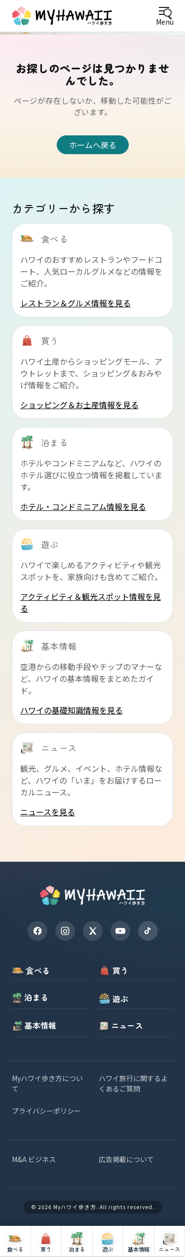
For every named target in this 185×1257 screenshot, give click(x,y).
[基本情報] (138, 1241)
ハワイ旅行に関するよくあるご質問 (133, 1083)
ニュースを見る (47, 812)
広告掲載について (126, 1159)
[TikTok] (148, 931)
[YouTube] (120, 931)
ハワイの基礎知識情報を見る (71, 710)
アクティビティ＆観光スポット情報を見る (90, 602)
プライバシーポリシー (46, 1111)
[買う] (46, 1241)
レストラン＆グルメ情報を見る (75, 303)
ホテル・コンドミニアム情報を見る (83, 506)
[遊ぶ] (108, 1241)
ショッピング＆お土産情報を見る (79, 405)
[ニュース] (169, 1241)
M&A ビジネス (34, 1159)
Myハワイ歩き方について (47, 1083)
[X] (93, 931)
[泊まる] (77, 1241)
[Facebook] (37, 931)
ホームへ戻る (92, 145)
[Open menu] (164, 16)
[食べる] (15, 1241)
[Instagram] (65, 931)
